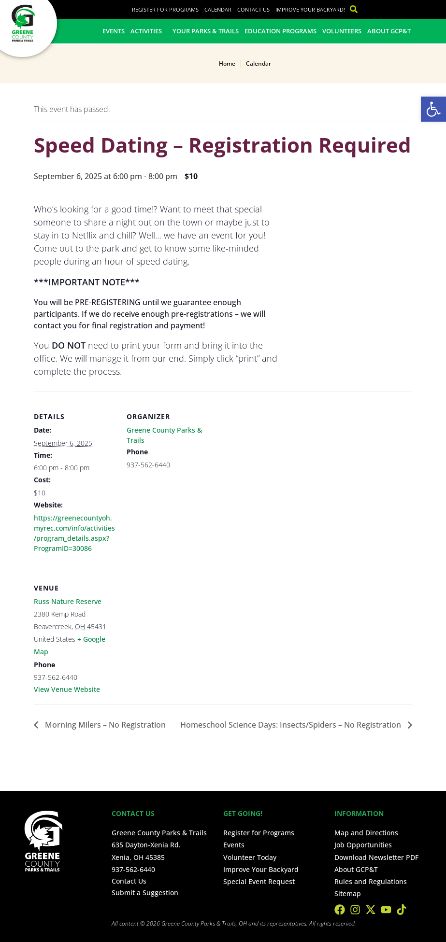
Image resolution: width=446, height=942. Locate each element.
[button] (433, 109)
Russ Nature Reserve (67, 601)
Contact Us (253, 9)
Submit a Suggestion (145, 892)
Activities (148, 31)
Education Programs (281, 31)
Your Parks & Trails (206, 31)
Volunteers (341, 31)
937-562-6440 (133, 869)
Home (227, 63)
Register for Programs (165, 9)
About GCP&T (389, 31)
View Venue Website (67, 689)
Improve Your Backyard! (310, 9)
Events (113, 31)
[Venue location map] (178, 629)
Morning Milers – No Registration (104, 724)
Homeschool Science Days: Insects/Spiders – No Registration (291, 724)
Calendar (217, 9)
